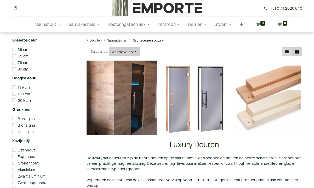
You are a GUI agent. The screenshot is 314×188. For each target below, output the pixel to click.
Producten (94, 40)
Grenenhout (28, 163)
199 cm (24, 93)
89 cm (23, 69)
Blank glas (26, 118)
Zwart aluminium (31, 176)
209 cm (24, 100)
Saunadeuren (117, 40)
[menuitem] (27, 24)
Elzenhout (26, 150)
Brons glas (27, 125)
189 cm (24, 87)
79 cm (23, 62)
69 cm (23, 56)
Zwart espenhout (33, 182)
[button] (241, 24)
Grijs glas (26, 131)
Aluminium (26, 169)
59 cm (23, 49)
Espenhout (27, 156)
